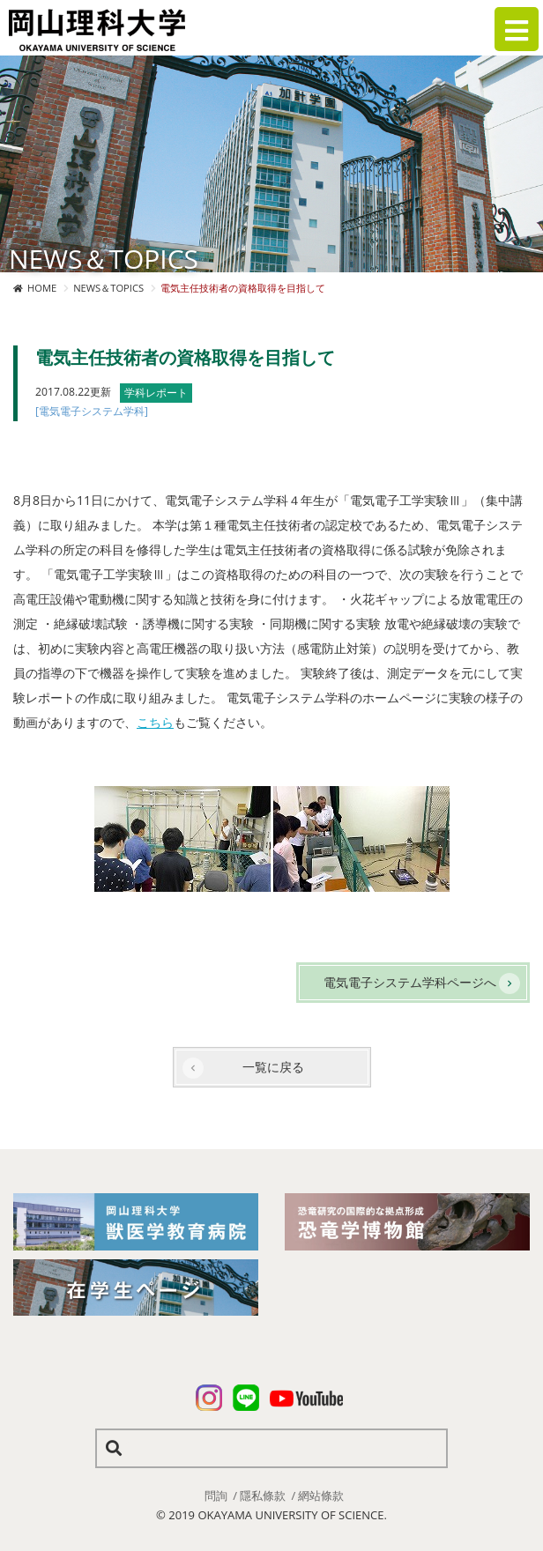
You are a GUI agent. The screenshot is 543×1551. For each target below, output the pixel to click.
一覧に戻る (273, 1066)
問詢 (216, 1495)
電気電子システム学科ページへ (410, 982)
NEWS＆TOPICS (108, 287)
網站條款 (321, 1495)
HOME (41, 287)
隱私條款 (263, 1495)
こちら (155, 722)
